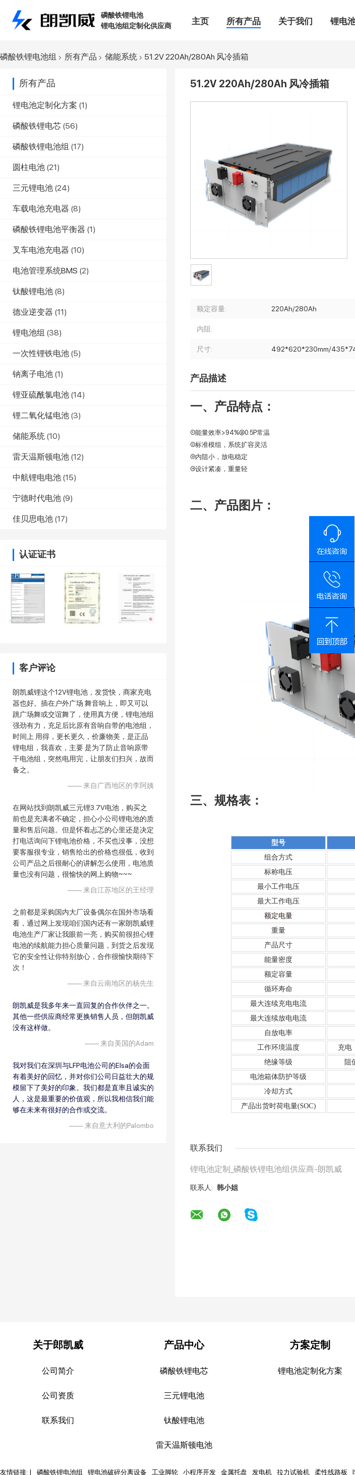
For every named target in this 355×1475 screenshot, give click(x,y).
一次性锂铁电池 (41, 353)
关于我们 (295, 21)
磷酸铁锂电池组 (28, 57)
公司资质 (58, 1395)
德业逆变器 (33, 312)
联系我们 (58, 1420)
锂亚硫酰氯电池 (41, 395)
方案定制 (310, 1345)
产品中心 (184, 1345)
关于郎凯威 (58, 1345)
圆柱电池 (29, 167)
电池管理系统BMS (45, 270)
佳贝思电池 (33, 519)
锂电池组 (29, 332)
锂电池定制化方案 (45, 105)
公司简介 (58, 1371)
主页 (200, 21)
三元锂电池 (33, 188)
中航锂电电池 (37, 477)
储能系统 (121, 57)
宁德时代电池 (37, 498)
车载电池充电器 (41, 208)
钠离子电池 (33, 374)
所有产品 (243, 21)
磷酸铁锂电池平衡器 (49, 229)
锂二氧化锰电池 (41, 415)
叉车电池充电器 (41, 250)
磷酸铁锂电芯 (37, 126)
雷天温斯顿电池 (41, 457)
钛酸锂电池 (33, 291)
